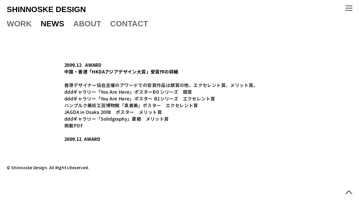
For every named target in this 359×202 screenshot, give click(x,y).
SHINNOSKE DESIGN (46, 9)
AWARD (93, 64)
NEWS (52, 23)
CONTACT (129, 23)
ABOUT (87, 23)
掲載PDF (73, 125)
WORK (19, 23)
